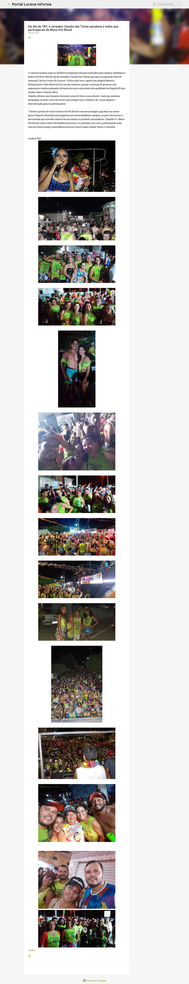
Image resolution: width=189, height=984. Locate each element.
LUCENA (31, 950)
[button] (29, 37)
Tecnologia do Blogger (94, 981)
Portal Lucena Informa (31, 4)
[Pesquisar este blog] (169, 4)
